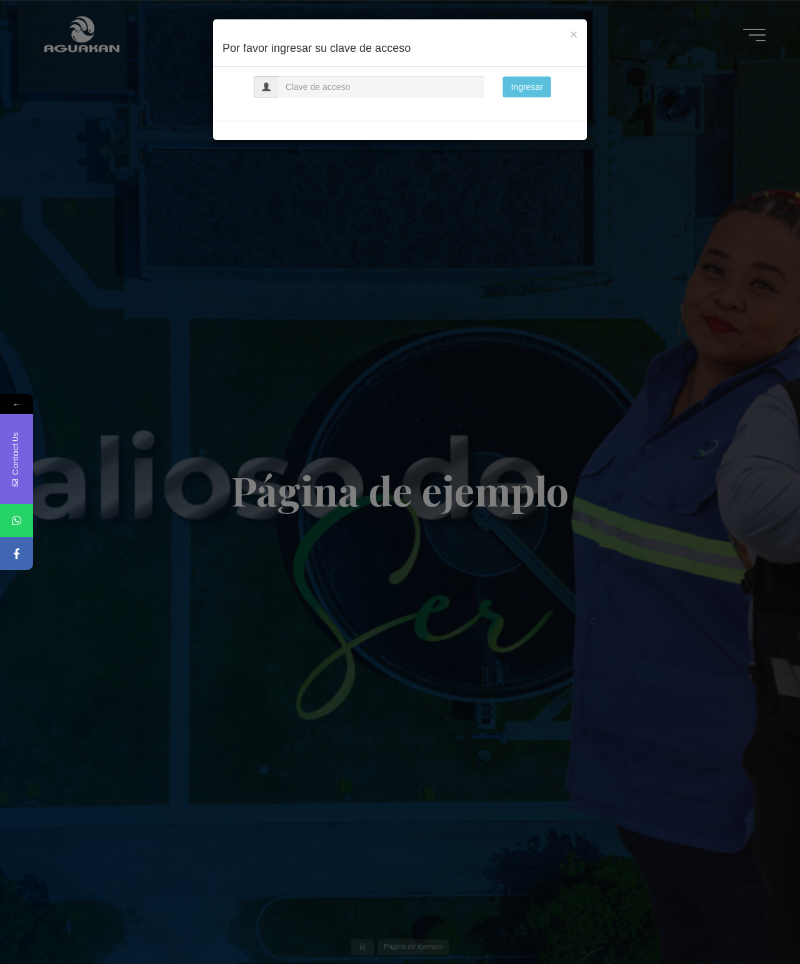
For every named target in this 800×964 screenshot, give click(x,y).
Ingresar (526, 87)
